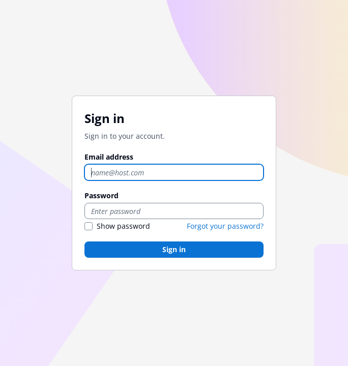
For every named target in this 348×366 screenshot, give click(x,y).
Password (101, 195)
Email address (108, 157)
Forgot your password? (225, 226)
